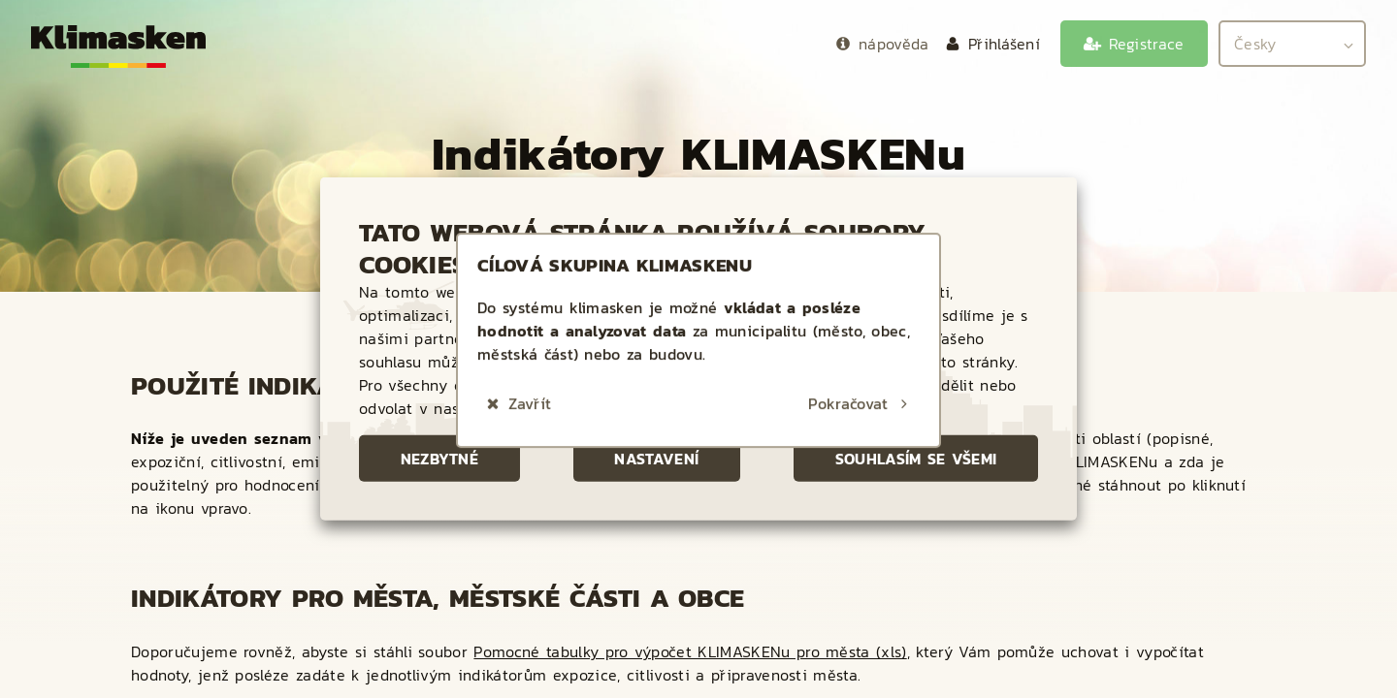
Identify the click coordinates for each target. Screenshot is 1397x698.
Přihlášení (1004, 43)
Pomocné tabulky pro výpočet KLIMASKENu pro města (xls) (689, 651)
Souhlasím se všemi (916, 458)
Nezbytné (440, 458)
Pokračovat (848, 387)
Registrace (1147, 43)
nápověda (894, 43)
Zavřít (529, 387)
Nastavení (656, 458)
